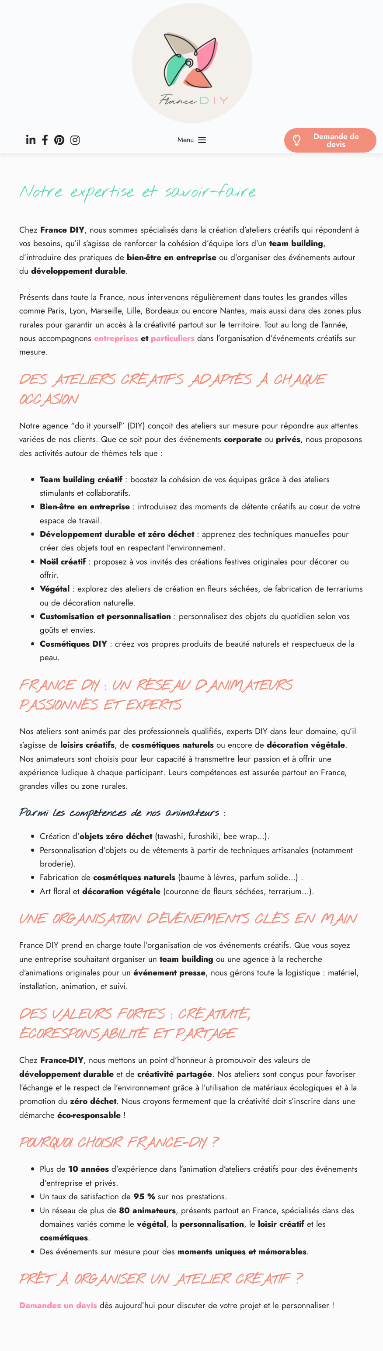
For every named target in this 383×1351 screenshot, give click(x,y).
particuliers (173, 338)
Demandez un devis (58, 1305)
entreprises (116, 338)
